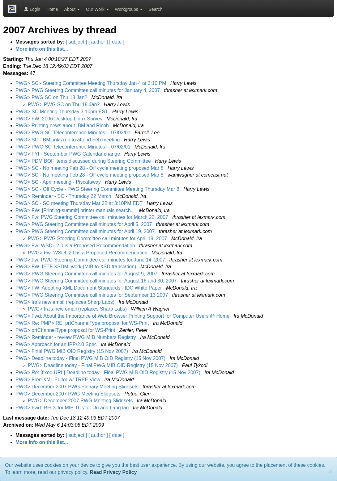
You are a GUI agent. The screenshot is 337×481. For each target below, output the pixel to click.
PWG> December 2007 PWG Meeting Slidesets (68, 393)
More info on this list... (41, 49)
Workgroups (129, 9)
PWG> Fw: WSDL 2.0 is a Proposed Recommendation (75, 245)
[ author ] (98, 41)
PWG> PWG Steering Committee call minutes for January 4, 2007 (88, 90)
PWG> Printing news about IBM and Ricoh (62, 125)
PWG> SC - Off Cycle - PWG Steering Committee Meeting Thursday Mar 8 (98, 189)
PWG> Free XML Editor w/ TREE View (58, 379)
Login (32, 9)
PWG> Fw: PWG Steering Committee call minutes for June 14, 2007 (91, 259)
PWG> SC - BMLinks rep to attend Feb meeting (68, 139)
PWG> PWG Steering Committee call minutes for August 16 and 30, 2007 (96, 280)
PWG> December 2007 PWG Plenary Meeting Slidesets (77, 386)
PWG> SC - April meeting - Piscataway (58, 182)
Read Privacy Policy (113, 472)
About (72, 9)
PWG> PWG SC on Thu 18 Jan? (52, 97)
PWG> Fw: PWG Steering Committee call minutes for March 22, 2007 (92, 217)
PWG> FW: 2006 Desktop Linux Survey (59, 118)
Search (155, 9)
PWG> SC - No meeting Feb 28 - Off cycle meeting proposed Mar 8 (90, 168)
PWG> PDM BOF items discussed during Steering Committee (83, 161)
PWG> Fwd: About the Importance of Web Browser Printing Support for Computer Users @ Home (123, 316)
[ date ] (116, 41)
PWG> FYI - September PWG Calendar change (68, 154)
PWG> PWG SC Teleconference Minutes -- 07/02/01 (73, 132)
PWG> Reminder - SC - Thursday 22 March (64, 196)
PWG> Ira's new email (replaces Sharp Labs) (65, 302)
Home (52, 9)
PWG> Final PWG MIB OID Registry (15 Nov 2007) (72, 351)
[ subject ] (76, 41)
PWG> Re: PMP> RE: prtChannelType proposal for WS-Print (82, 323)
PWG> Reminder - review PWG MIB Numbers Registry (76, 337)
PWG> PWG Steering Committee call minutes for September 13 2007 (92, 295)
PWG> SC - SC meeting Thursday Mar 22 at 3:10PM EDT (79, 203)
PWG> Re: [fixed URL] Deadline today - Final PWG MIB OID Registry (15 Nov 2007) (108, 372)
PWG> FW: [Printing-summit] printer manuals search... (75, 210)
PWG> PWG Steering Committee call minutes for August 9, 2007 (87, 273)
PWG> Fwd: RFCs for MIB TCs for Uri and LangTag (72, 407)
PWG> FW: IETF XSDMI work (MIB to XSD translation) (76, 266)
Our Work (97, 9)
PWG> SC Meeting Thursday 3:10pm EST (62, 111)
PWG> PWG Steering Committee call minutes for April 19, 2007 (85, 231)
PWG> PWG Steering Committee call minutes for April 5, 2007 (84, 224)
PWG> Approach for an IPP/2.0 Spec (56, 344)
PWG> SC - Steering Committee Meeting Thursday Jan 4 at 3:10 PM (91, 83)
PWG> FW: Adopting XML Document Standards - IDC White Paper (89, 288)
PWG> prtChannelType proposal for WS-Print (66, 330)
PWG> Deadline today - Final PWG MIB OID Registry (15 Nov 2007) (91, 358)
